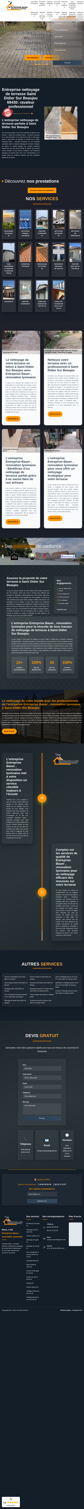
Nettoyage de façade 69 (57, 3)
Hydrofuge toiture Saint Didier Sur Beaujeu (14, 990)
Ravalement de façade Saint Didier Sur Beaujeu (41, 984)
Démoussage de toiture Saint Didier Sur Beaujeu (16, 984)
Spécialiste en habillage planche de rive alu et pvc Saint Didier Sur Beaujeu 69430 (67, 985)
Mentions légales (65, 1310)
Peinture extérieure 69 (49, 3)
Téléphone (42, 1095)
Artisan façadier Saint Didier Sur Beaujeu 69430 (42, 996)
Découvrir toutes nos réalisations (42, 190)
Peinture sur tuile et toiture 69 (50, 15)
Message (42, 1108)
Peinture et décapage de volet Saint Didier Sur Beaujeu (14, 978)
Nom (42, 1067)
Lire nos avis (11, 1505)
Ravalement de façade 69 (34, 2)
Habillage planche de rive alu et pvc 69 (58, 305)
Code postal (42, 1076)
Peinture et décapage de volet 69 (42, 16)
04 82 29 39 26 (13, 419)
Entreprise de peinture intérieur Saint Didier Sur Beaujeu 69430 (40, 1002)
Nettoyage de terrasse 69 (64, 4)
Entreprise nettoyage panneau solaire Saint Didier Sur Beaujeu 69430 (66, 992)
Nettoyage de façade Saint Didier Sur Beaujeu (15, 1002)
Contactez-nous (62, 609)
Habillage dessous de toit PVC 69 (72, 14)
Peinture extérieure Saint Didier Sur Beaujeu (40, 978)
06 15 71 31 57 (55, 414)
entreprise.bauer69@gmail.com (47, 1151)
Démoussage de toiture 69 (34, 14)
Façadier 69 (57, 13)
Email (42, 1086)
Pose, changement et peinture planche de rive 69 (72, 5)
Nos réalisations (33, 57)
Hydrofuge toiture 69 (80, 2)
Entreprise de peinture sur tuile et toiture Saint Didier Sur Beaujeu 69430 (41, 990)
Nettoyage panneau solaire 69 (42, 3)
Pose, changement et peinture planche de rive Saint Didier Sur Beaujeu (15, 996)
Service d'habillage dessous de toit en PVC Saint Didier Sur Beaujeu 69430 (66, 978)
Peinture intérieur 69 (64, 14)
